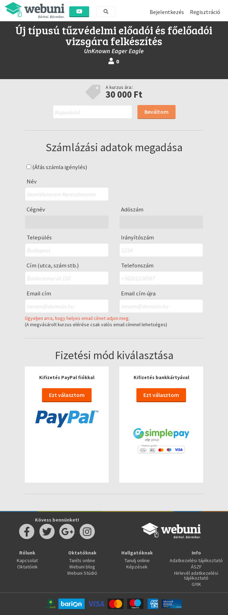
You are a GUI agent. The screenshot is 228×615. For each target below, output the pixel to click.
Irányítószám (137, 237)
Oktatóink (27, 567)
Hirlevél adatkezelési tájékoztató (196, 575)
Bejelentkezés (167, 11)
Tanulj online (137, 560)
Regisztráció (205, 11)
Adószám (132, 209)
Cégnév (36, 209)
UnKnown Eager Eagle (114, 51)
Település (39, 237)
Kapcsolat (27, 560)
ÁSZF (196, 567)
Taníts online (82, 560)
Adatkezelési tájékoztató (196, 560)
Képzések (137, 567)
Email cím (39, 293)
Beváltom (156, 111)
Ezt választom (67, 394)
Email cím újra (138, 293)
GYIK (196, 584)
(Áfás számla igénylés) (57, 167)
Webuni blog (82, 567)
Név (32, 181)
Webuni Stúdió (82, 573)
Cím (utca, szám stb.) (53, 265)
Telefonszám (137, 265)
